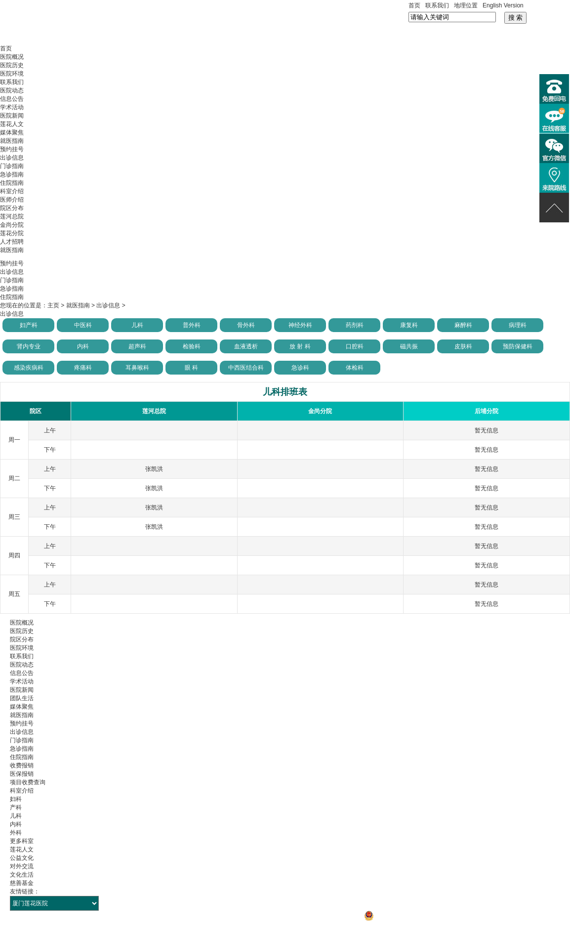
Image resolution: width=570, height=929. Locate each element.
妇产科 (29, 325)
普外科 (192, 325)
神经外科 (300, 325)
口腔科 (355, 346)
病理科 (518, 325)
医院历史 (12, 65)
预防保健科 (517, 346)
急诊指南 (12, 174)
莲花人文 (12, 124)
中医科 (83, 325)
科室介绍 (12, 191)
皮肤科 (463, 346)
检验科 (192, 346)
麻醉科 (463, 325)
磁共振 (409, 346)
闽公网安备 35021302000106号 (410, 916)
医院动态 (12, 90)
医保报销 (22, 773)
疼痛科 (83, 367)
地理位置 (466, 5)
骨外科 (246, 325)
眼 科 (191, 367)
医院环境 (12, 73)
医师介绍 (12, 199)
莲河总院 (12, 216)
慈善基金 (22, 883)
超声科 (137, 346)
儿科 (137, 325)
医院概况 (12, 56)
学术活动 (12, 107)
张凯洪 (154, 468)
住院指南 (12, 182)
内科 (83, 346)
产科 (16, 807)
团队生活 (22, 698)
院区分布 (12, 208)
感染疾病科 (28, 367)
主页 (53, 305)
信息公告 (12, 98)
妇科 (16, 799)
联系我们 (437, 5)
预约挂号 (12, 149)
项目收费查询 (27, 782)
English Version (503, 5)
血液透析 (246, 346)
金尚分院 (12, 224)
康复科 (409, 325)
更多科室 (22, 841)
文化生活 (22, 874)
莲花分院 (12, 233)
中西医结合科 (246, 367)
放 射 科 (300, 346)
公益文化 (22, 857)
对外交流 (22, 866)
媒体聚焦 (12, 132)
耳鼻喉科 (137, 367)
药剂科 (355, 325)
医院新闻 (12, 115)
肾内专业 (29, 346)
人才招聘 (12, 241)
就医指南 (12, 140)
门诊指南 (12, 166)
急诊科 (300, 367)
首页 (414, 5)
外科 (16, 832)
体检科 (355, 367)
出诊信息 (12, 157)
